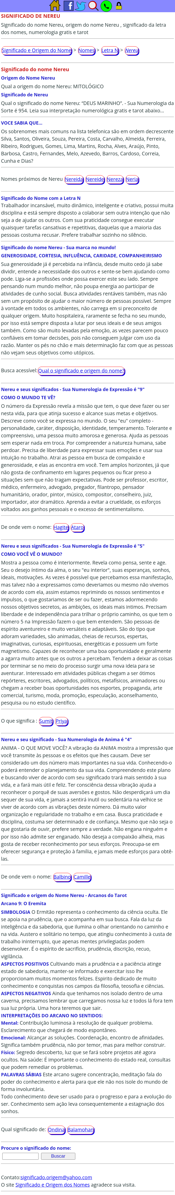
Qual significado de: (23, 1129)
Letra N (109, 50)
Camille (82, 876)
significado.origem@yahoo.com (56, 1177)
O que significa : (19, 720)
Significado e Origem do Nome (36, 50)
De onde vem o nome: (26, 527)
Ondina (56, 1129)
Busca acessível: (19, 370)
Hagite (61, 527)
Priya (61, 721)
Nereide (95, 179)
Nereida (74, 179)
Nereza (115, 179)
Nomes (86, 50)
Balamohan (80, 1129)
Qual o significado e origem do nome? (81, 370)
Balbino (62, 876)
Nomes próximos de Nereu (32, 178)
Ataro (77, 527)
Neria (132, 179)
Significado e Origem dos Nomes (52, 1184)
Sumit (45, 721)
